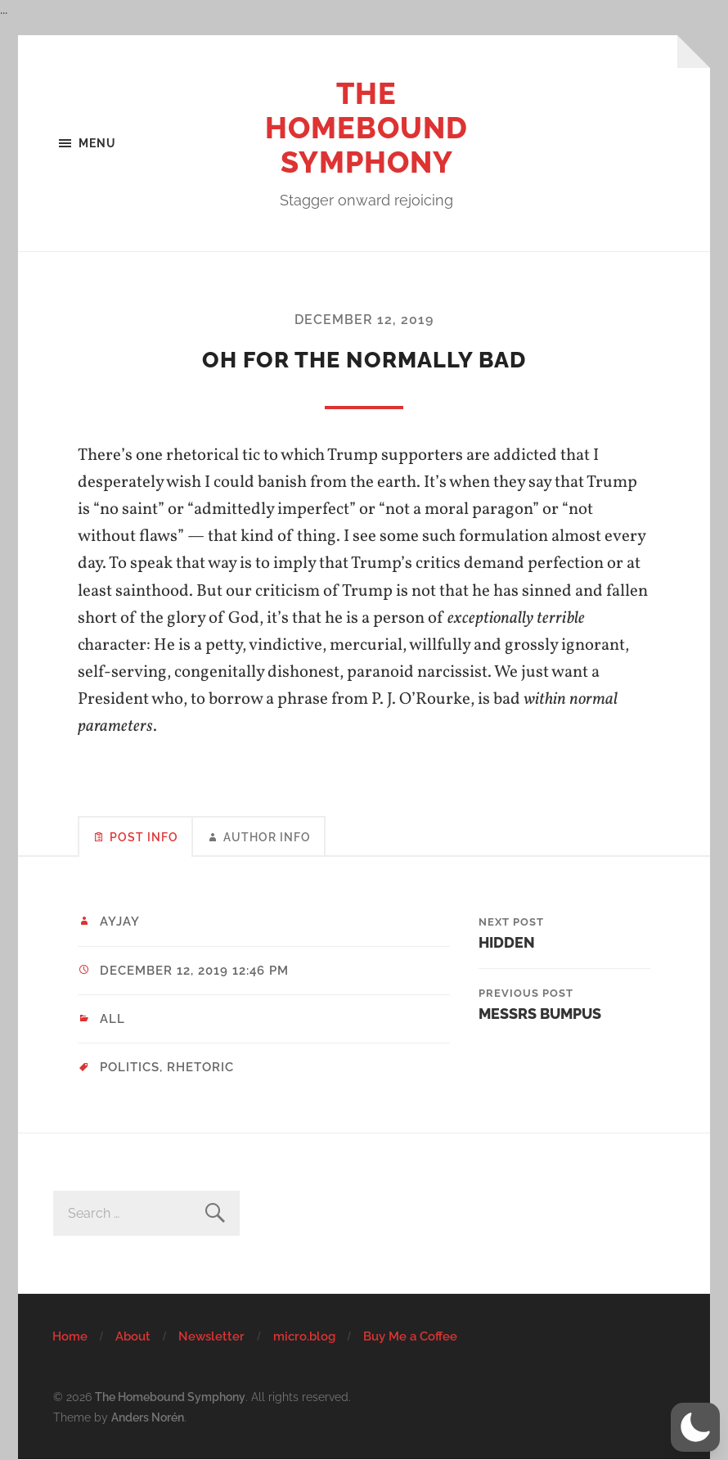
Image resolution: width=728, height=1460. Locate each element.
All (112, 1019)
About (133, 1336)
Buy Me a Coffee (410, 1336)
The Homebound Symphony (366, 127)
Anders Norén (147, 1417)
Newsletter (211, 1336)
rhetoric (200, 1067)
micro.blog (304, 1336)
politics (130, 1067)
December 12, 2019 (364, 319)
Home (70, 1336)
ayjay (120, 921)
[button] (695, 1427)
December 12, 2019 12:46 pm (194, 970)
